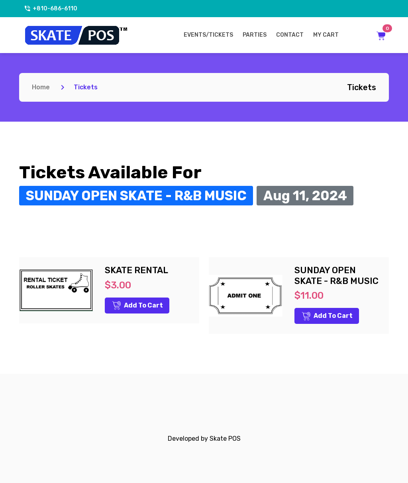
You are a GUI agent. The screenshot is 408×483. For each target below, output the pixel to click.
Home (41, 87)
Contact (290, 35)
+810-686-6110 (50, 8)
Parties (255, 35)
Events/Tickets (208, 35)
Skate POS (225, 438)
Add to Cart (137, 305)
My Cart (326, 35)
